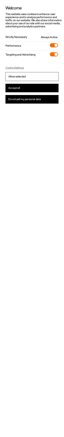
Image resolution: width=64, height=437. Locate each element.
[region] (32, 218)
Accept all (14, 88)
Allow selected (17, 76)
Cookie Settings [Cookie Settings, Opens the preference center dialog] (14, 67)
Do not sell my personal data (24, 99)
